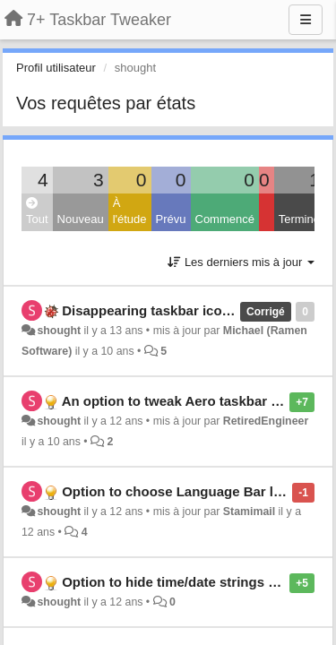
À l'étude (130, 211)
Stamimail (249, 511)
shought (59, 330)
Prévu (171, 219)
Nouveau (80, 219)
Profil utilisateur (56, 67)
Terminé (299, 219)
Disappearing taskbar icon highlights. (182, 310)
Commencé (224, 219)
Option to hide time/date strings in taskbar (197, 581)
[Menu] (306, 19)
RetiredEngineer (265, 421)
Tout (37, 212)
